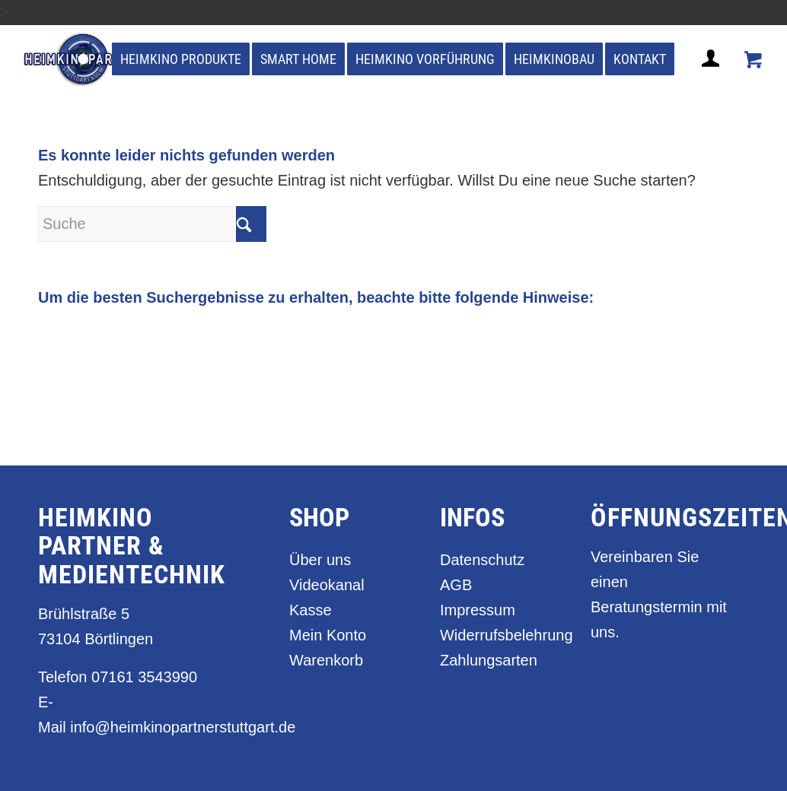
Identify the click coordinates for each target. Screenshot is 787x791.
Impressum (477, 610)
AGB (456, 585)
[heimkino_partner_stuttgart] (85, 59)
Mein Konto (327, 635)
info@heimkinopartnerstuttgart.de (182, 727)
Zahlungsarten (488, 660)
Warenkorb (326, 660)
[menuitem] (181, 59)
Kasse (310, 610)
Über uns (320, 559)
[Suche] (152, 224)
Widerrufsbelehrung (494, 635)
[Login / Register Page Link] (712, 77)
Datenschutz (482, 559)
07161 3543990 (144, 677)
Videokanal (327, 585)
